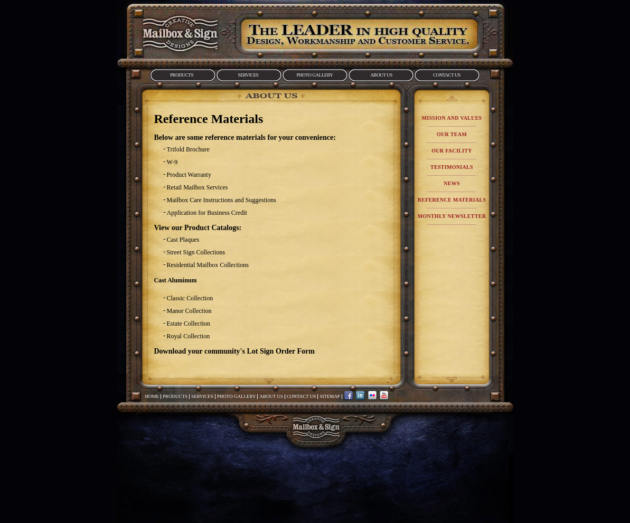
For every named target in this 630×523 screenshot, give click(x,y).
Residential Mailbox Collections (208, 265)
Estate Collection (188, 323)
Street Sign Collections (196, 252)
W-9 (172, 162)
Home (152, 396)
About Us (381, 75)
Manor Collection (189, 311)
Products (181, 75)
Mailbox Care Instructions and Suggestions (221, 200)
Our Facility (451, 151)
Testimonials (451, 167)
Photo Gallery (315, 75)
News (452, 183)
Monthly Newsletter (452, 216)
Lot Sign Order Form (280, 351)
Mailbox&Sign (180, 33)
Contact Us (446, 75)
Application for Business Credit (207, 212)
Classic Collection (190, 298)
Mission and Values (452, 118)
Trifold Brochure (188, 149)
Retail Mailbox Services (197, 187)
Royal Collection (188, 336)
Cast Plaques (183, 239)
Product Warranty (189, 174)
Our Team (452, 134)
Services (248, 75)
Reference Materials (452, 200)
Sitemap (329, 396)
